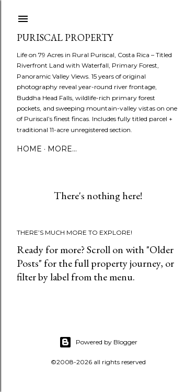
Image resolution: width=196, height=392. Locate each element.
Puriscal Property (65, 37)
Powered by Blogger (98, 342)
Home (29, 149)
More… (62, 149)
